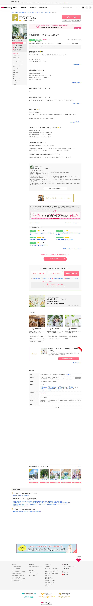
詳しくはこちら (65, 3)
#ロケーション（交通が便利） (36, 341)
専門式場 (20, 16)
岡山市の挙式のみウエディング (40, 501)
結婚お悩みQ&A (32, 575)
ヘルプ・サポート (48, 584)
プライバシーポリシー (49, 575)
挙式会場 (32, 43)
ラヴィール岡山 (32, 479)
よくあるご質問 (16, 80)
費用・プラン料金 (17, 66)
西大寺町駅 (50, 388)
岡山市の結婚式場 (17, 501)
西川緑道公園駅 (43, 387)
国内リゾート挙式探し (16, 568)
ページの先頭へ (78, 559)
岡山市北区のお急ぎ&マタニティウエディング (57, 504)
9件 (33, 20)
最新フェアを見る (17, 51)
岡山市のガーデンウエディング (55, 501)
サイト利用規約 (48, 577)
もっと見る (78, 466)
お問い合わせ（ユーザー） (50, 580)
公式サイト (68, 374)
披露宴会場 (39, 43)
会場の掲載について (49, 578)
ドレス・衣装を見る (57, 278)
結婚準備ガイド (32, 572)
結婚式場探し (24, 7)
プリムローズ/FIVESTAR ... (76, 480)
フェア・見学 (16, 68)
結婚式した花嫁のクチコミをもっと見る (72, 248)
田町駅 (41, 386)
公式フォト (16, 55)
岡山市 (31, 16)
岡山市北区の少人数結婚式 (64, 502)
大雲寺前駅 (71, 386)
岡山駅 (41, 388)
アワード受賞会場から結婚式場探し (19, 571)
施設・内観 (15, 72)
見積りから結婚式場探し (16, 577)
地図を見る (78, 378)
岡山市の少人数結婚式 (27, 501)
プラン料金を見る (17, 49)
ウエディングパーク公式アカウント (71, 566)
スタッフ (15, 76)
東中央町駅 (71, 387)
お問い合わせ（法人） (49, 582)
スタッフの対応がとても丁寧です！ (65, 239)
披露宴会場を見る (76, 82)
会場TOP (15, 84)
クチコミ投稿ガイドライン (50, 571)
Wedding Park (46, 603)
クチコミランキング (16, 570)
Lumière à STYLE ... (54, 479)
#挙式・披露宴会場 (73, 336)
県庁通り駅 (59, 388)
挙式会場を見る (76, 64)
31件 (30, 20)
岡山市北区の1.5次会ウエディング (20, 506)
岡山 (24, 16)
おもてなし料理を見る (75, 122)
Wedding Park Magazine (34, 573)
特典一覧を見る (77, 362)
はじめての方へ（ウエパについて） (52, 568)
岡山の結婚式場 (25, 495)
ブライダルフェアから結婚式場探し (19, 578)
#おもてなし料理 (63, 336)
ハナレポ (18, 61)
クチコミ (16, 53)
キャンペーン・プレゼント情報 (51, 573)
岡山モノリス (63, 479)
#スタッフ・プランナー (42, 338)
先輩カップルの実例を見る (18, 47)
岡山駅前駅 (54, 387)
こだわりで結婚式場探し (16, 573)
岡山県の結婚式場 (17, 495)
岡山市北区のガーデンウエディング (38, 504)
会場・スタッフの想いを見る (55, 188)
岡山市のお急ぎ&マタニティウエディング (22, 502)
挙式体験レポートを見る (71, 278)
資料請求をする (46, 278)
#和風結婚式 (32, 338)
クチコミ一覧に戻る (35, 223)
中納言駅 (58, 390)
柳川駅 (62, 387)
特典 (14, 70)
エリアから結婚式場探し (16, 566)
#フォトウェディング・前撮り (36, 336)
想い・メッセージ (17, 78)
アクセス (15, 82)
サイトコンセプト (48, 566)
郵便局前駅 (61, 386)
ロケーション (66, 43)
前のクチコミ (68, 223)
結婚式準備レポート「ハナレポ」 (35, 566)
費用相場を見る (76, 103)
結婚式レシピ (33, 7)
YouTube (66, 574)
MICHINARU (66, 568)
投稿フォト (16, 57)
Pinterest (66, 572)
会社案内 (47, 585)
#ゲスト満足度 (65, 338)
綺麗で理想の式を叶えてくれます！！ (39, 245)
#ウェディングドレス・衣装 (51, 336)
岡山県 (27, 16)
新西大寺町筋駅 (51, 386)
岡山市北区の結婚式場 (52, 502)
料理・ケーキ (16, 74)
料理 (59, 43)
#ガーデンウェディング (54, 338)
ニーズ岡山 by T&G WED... (44, 480)
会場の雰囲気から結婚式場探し (18, 575)
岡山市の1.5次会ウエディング (39, 502)
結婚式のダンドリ (43, 7)
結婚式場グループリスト (16, 580)
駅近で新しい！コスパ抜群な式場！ (39, 239)
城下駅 (68, 388)
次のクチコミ (76, 223)
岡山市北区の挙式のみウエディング (21, 504)
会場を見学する (35, 278)
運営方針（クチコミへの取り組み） (52, 570)
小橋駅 (49, 390)
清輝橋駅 (42, 390)
